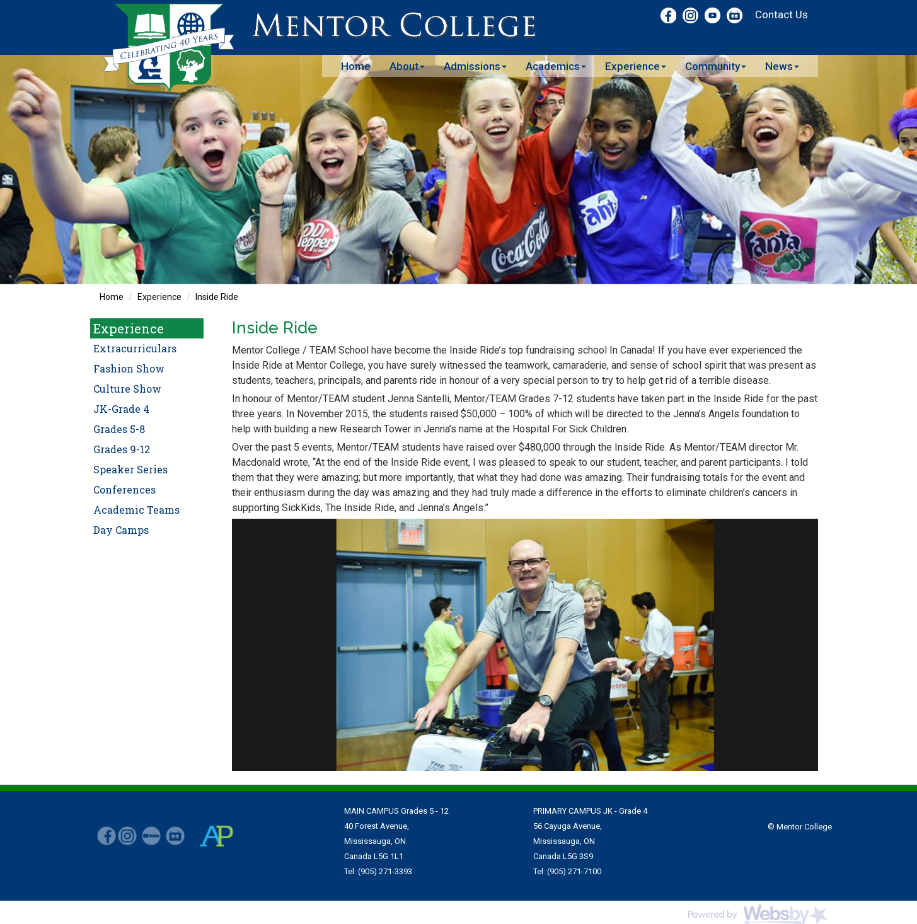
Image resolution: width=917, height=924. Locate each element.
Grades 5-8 (119, 429)
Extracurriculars (134, 348)
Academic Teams (136, 509)
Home (356, 66)
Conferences (124, 489)
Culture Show (127, 388)
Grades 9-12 (121, 449)
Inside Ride (216, 297)
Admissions (475, 66)
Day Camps (121, 529)
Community (715, 66)
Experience (635, 66)
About (407, 66)
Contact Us (781, 14)
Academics (556, 66)
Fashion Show (128, 368)
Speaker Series (130, 469)
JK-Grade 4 (121, 408)
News (782, 66)
